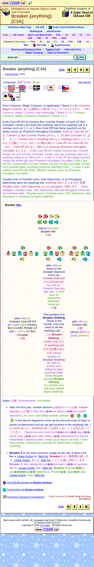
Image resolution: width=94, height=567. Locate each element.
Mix (18, 205)
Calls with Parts (72, 49)
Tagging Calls (53, 49)
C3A (30, 38)
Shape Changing (34, 52)
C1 (80, 35)
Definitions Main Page (19, 27)
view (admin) (84, 82)
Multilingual (36, 31)
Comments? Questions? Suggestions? (24, 497)
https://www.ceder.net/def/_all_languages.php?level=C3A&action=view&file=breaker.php (47, 520)
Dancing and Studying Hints (26, 49)
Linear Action (25, 456)
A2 (73, 35)
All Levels (18, 35)
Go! (79, 57)
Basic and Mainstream (40, 35)
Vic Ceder (45, 525)
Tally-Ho (43, 456)
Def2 (63, 38)
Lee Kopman (11, 74)
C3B (39, 38)
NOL (54, 38)
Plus (58, 35)
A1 (66, 35)
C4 (46, 38)
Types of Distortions (58, 52)
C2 (88, 35)
